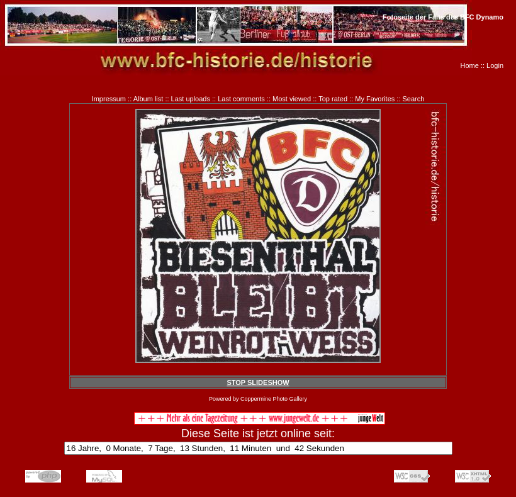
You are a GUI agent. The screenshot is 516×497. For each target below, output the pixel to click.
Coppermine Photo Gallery (273, 399)
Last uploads (190, 99)
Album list (148, 99)
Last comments (241, 99)
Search (414, 99)
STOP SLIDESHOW (258, 382)
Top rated (332, 99)
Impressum (109, 99)
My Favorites (375, 99)
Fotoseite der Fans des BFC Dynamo (443, 17)
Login (494, 65)
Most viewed (291, 99)
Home (470, 65)
